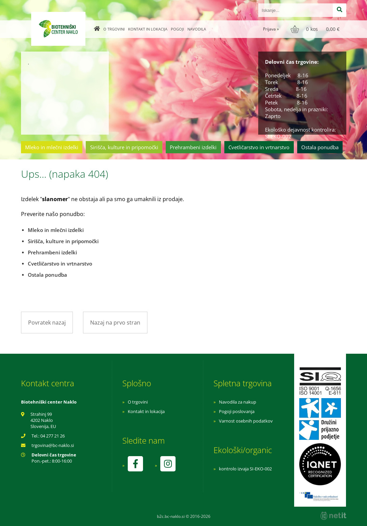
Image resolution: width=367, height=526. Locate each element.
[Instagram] (168, 463)
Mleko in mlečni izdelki (51, 147)
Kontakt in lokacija (147, 29)
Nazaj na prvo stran (115, 322)
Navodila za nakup (237, 402)
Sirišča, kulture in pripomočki (124, 147)
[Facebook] (135, 463)
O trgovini (114, 29)
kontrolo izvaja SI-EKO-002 (245, 469)
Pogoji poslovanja (236, 411)
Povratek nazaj (47, 322)
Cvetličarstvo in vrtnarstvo (258, 147)
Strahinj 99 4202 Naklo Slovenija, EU (43, 420)
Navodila (196, 29)
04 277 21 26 (52, 436)
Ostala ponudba (320, 147)
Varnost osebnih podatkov (246, 421)
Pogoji (177, 29)
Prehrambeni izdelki (193, 147)
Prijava (271, 29)
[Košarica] (316, 29)
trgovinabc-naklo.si (53, 445)
